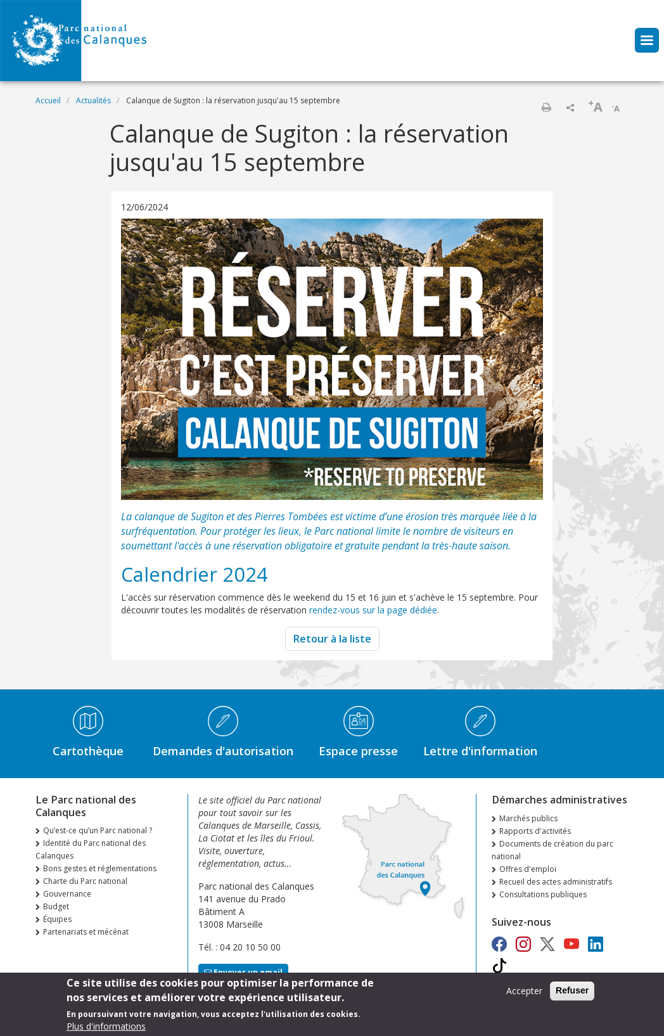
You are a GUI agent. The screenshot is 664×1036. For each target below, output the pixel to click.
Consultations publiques (543, 894)
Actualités (93, 100)
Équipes (57, 919)
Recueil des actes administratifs (555, 881)
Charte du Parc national (85, 881)
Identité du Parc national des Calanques (90, 849)
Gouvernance (67, 893)
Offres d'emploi (527, 869)
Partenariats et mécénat (86, 931)
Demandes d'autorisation (223, 750)
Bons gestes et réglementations (99, 868)
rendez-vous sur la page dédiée (373, 610)
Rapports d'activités (535, 831)
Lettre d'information (480, 750)
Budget (56, 906)
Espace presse (358, 750)
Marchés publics (528, 818)
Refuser (572, 994)
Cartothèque (88, 750)
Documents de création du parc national (552, 850)
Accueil (48, 100)
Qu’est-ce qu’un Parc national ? (97, 830)
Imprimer (546, 107)
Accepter (524, 994)
